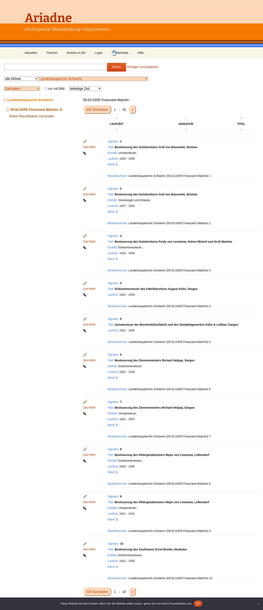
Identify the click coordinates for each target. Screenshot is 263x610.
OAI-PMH (89, 147)
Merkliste (120, 53)
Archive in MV (76, 52)
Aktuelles (31, 52)
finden (116, 67)
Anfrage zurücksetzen (143, 67)
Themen (52, 52)
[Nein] (258, 604)
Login (99, 52)
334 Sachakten (97, 109)
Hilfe (140, 52)
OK (198, 603)
